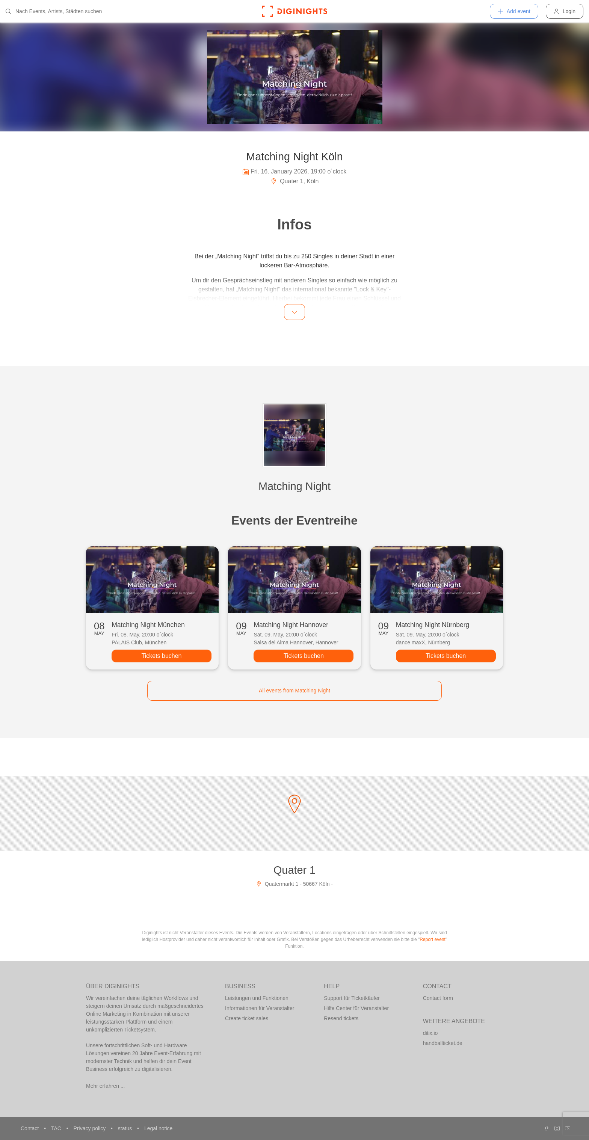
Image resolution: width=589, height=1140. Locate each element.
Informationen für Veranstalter (259, 1008)
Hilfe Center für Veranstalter (356, 1008)
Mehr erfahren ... (105, 1086)
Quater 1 (294, 870)
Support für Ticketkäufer (352, 998)
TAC (57, 1128)
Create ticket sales (246, 1018)
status (125, 1128)
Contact (30, 1128)
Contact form (438, 998)
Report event (433, 939)
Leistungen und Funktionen (256, 998)
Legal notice (158, 1128)
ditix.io (430, 1033)
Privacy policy (90, 1128)
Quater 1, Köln (294, 181)
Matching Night (294, 486)
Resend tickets (341, 1018)
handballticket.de (442, 1043)
